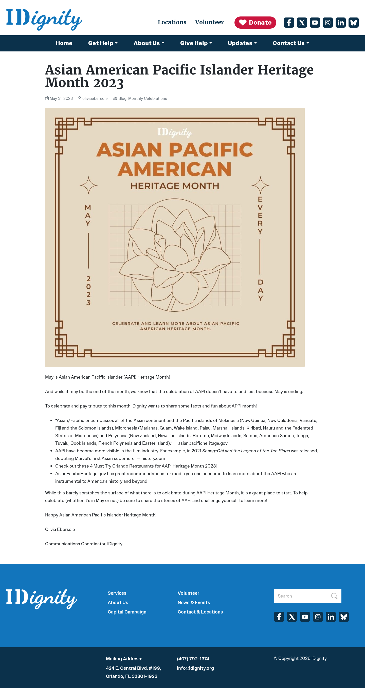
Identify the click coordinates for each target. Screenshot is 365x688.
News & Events (194, 603)
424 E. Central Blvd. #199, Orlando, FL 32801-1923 (133, 672)
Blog (122, 98)
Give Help (194, 43)
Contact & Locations (200, 612)
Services (117, 593)
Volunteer (209, 22)
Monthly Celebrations (147, 98)
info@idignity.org (195, 668)
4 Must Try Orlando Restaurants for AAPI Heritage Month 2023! (153, 466)
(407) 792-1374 (193, 659)
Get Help (100, 43)
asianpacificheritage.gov (203, 443)
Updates (240, 43)
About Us (147, 43)
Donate (255, 22)
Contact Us (289, 43)
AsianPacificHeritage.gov (80, 474)
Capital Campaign (127, 612)
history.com (153, 458)
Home (64, 43)
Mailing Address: (124, 659)
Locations (172, 22)
